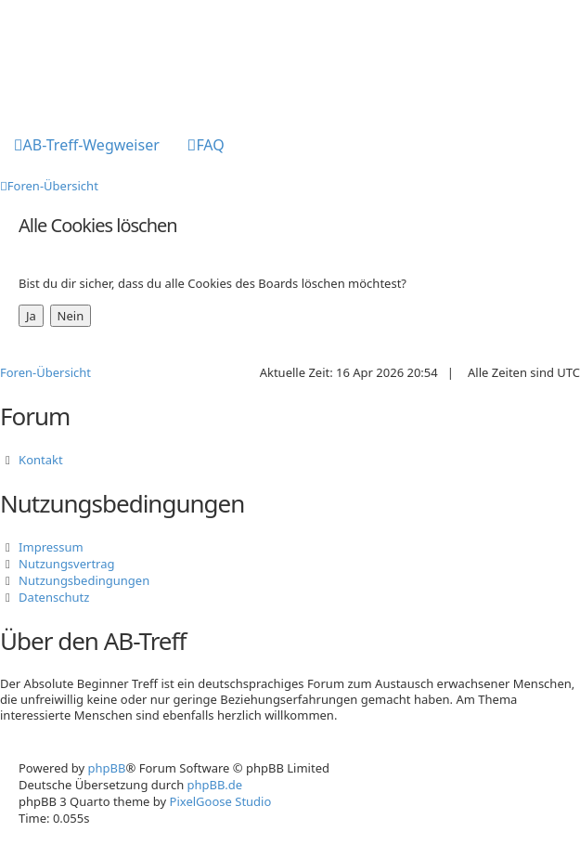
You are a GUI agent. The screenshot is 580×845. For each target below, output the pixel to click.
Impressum (51, 547)
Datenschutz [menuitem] (54, 597)
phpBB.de (215, 784)
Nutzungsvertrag (66, 563)
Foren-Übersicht (45, 372)
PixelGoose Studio (221, 801)
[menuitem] (87, 146)
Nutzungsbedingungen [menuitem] (84, 580)
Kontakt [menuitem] (41, 459)
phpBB (107, 768)
